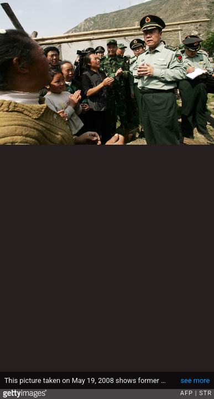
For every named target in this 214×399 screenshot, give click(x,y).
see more (195, 380)
